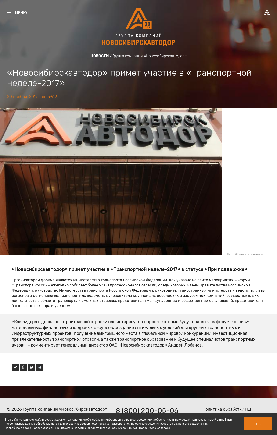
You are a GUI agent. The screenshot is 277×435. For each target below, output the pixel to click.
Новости (99, 56)
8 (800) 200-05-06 (147, 411)
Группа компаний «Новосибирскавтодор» (149, 56)
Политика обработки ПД (226, 409)
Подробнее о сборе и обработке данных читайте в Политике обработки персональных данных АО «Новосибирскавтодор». (88, 428)
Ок (258, 424)
